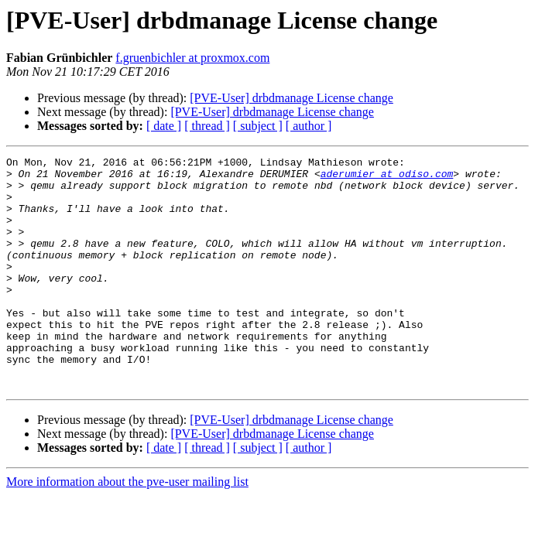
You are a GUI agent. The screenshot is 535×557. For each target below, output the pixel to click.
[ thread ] (207, 125)
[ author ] (309, 125)
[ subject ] (258, 125)
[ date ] (163, 125)
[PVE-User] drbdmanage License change (291, 97)
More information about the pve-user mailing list (127, 528)
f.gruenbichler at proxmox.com (192, 57)
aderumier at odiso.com (387, 178)
